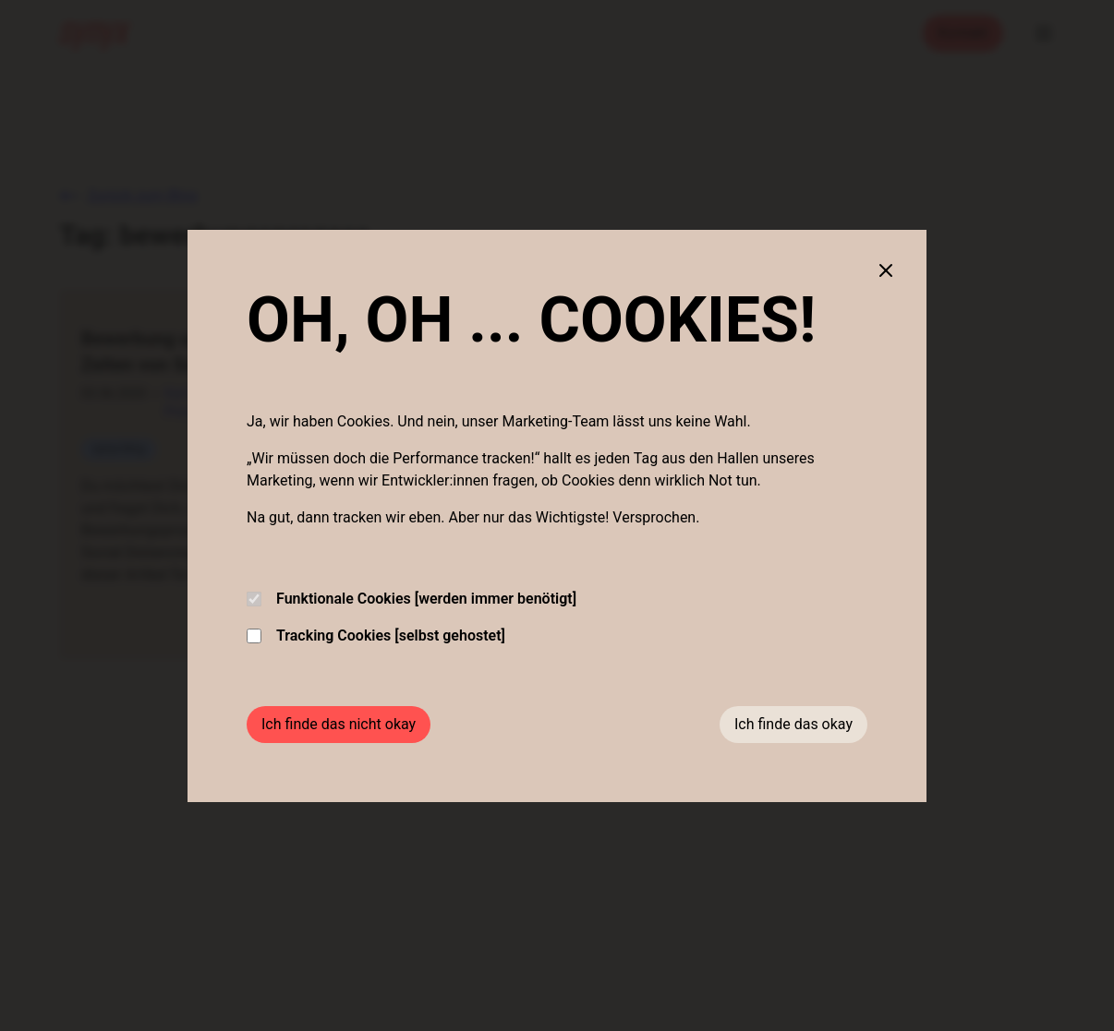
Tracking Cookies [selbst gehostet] (376, 635)
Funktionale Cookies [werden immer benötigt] (411, 598)
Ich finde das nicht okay (338, 724)
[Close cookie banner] (886, 270)
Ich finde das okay (793, 724)
